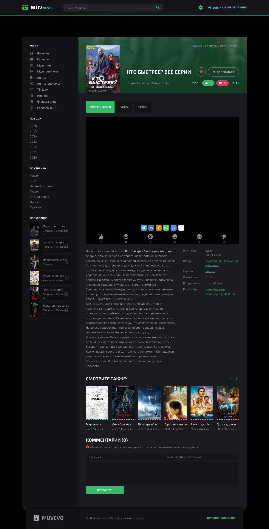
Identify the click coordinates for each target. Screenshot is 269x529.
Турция (35, 191)
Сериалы (211, 45)
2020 (33, 157)
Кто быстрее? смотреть (162, 170)
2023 (33, 141)
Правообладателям (221, 517)
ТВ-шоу (42, 89)
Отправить (104, 490)
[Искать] (157, 7)
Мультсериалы (47, 71)
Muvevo (196, 45)
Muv (37, 7)
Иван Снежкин (215, 289)
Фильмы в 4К (46, 101)
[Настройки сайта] (200, 7)
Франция (36, 207)
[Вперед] (236, 378)
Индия (34, 202)
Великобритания (41, 186)
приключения (228, 261)
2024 (130, 83)
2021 (33, 152)
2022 (33, 146)
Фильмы (43, 53)
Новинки (43, 95)
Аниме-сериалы (48, 83)
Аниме (41, 77)
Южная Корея (39, 196)
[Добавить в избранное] (201, 72)
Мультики (44, 65)
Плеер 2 (124, 107)
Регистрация (237, 7)
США (33, 180)
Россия (210, 271)
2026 (33, 125)
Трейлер (142, 107)
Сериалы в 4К (46, 107)
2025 (33, 131)
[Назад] (231, 378)
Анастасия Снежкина (220, 293)
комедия (211, 261)
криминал (212, 265)
